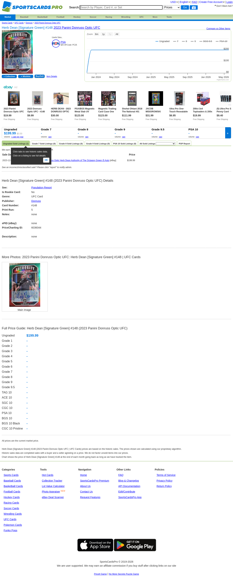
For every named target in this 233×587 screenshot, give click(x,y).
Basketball (42, 17)
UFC (141, 17)
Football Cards (12, 491)
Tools (169, 17)
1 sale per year (17, 137)
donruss (29, 23)
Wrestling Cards (13, 513)
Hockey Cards (12, 497)
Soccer (93, 17)
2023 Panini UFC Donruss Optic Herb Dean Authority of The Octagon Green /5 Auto (68, 160)
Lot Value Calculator (53, 486)
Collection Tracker (52, 480)
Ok (46, 160)
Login (229, 2)
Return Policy (164, 486)
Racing (108, 17)
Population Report (41, 187)
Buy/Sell (40, 76)
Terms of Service (166, 475)
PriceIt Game (100, 574)
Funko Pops (10, 530)
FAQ (120, 475)
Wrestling (125, 17)
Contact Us (86, 491)
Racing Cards (11, 502)
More (155, 17)
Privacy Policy (164, 480)
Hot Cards (47, 475)
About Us (85, 486)
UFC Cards (19, 23)
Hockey (77, 17)
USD (173, 2)
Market (8, 17)
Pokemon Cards (13, 524)
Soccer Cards (11, 508)
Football (60, 17)
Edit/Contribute (126, 491)
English (184, 2)
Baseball (24, 17)
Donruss (36, 201)
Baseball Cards (12, 480)
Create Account (210, 2)
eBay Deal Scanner (53, 497)
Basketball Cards (13, 486)
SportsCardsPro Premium (94, 480)
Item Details (51, 76)
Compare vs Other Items (218, 28)
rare (50, 137)
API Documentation (129, 486)
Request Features (90, 497)
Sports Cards (7, 23)
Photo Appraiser (51, 491)
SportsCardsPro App (130, 497)
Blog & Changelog (128, 480)
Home (83, 475)
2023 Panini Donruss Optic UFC (47, 23)
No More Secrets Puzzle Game (124, 574)
